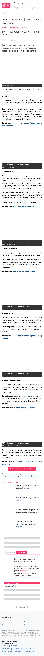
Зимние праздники (9, 23)
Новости (4, 625)
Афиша (4, 622)
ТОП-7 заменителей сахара (24, 271)
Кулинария (14, 27)
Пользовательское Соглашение (9, 650)
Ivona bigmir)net (10, 586)
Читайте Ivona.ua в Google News (22, 469)
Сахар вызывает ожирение (24, 408)
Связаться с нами (29, 647)
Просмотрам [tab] (21, 552)
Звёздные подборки (33, 19)
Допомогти (18, 3)
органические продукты (31, 478)
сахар (8, 474)
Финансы (27, 625)
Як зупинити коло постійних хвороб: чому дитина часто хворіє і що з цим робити (26, 568)
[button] (22, 607)
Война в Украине (16, 19)
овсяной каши (7, 119)
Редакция (14, 645)
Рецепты (19, 526)
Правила (21, 647)
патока (28, 264)
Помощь (15, 647)
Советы (24, 27)
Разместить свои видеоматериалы (11, 648)
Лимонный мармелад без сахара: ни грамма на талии (26, 523)
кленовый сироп (20, 200)
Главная (4, 27)
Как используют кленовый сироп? (26, 206)
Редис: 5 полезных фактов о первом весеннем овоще (27, 511)
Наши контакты (6, 645)
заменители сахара (15, 478)
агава (21, 476)
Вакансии (4, 653)
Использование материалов (28, 648)
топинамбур (14, 476)
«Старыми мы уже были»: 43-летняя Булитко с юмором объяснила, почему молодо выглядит (26, 559)
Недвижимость (29, 622)
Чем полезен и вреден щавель (27, 498)
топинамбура (32, 396)
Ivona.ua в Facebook (7, 647)
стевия (27, 476)
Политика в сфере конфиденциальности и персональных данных (19, 651)
